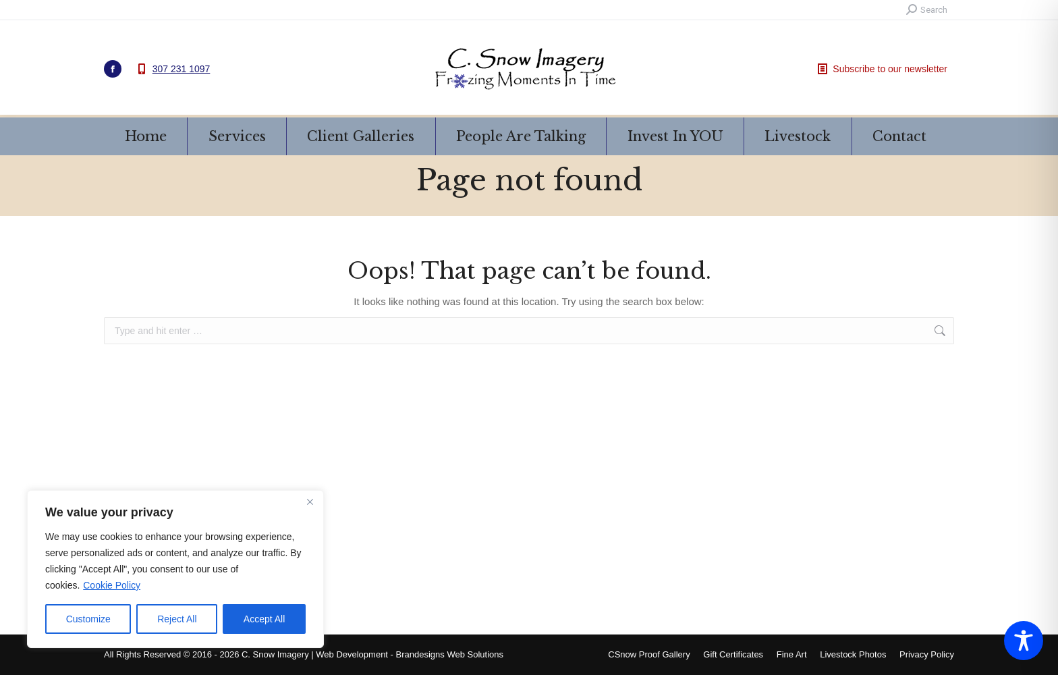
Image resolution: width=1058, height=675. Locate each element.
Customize (88, 619)
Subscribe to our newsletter (881, 68)
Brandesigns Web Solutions (449, 654)
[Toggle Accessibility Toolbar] (1024, 641)
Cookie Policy (111, 585)
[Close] (310, 501)
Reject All (176, 619)
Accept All (264, 619)
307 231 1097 (181, 68)
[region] (175, 569)
